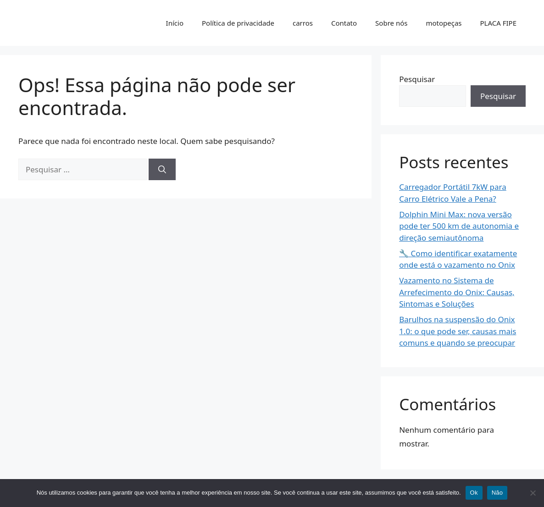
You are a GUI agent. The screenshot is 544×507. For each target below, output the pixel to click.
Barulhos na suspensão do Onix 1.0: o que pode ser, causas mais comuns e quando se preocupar (457, 331)
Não (497, 492)
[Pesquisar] (162, 170)
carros (303, 23)
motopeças (443, 23)
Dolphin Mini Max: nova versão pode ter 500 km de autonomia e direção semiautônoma (459, 226)
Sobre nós (391, 23)
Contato (344, 23)
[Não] (532, 492)
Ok (474, 492)
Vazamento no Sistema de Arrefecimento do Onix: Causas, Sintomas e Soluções (456, 292)
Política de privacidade (238, 23)
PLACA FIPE (498, 23)
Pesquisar (417, 79)
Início (174, 23)
